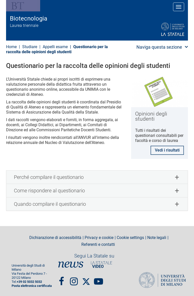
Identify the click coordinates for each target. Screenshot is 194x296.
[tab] (97, 177)
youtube (98, 279)
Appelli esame (55, 46)
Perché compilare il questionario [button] (49, 177)
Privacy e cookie (99, 237)
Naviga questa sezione (159, 47)
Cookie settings (130, 237)
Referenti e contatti (98, 244)
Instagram (74, 279)
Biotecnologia (28, 18)
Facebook (61, 279)
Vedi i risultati (167, 150)
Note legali (156, 237)
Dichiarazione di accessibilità (55, 237)
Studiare (29, 46)
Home (11, 46)
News (70, 264)
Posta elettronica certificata (32, 286)
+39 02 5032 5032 (29, 282)
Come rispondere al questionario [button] (49, 191)
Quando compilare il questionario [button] (50, 204)
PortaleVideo (101, 264)
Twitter (86, 279)
